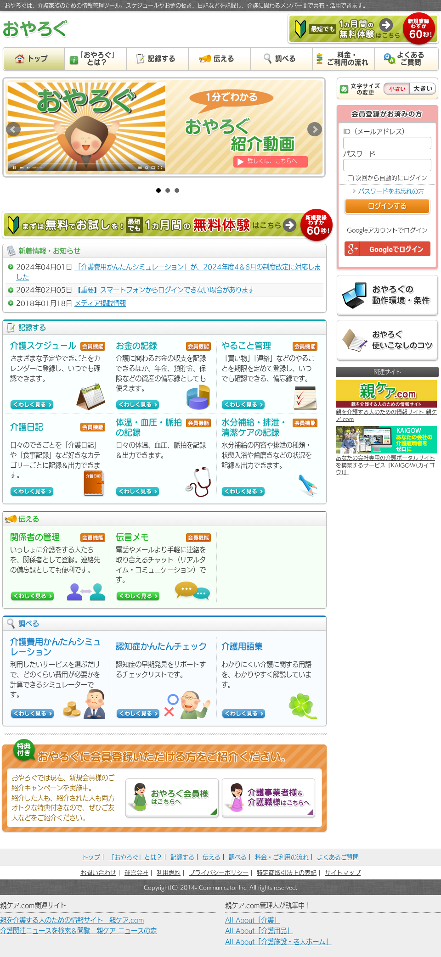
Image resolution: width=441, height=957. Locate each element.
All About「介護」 (252, 920)
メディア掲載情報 (100, 303)
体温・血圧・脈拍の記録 (149, 427)
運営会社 (136, 873)
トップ (91, 857)
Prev (13, 129)
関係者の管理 (35, 537)
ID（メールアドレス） (375, 131)
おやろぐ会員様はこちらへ (172, 798)
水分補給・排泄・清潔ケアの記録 (254, 427)
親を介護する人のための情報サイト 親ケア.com (72, 920)
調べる (238, 857)
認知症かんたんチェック (161, 646)
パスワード (359, 154)
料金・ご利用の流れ (282, 857)
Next (314, 129)
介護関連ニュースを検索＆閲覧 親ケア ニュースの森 (78, 930)
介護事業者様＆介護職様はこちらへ (268, 798)
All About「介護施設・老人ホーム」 (278, 941)
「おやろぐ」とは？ (135, 857)
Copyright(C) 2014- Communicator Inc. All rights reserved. (220, 887)
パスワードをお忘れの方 (391, 191)
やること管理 (246, 345)
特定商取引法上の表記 (287, 873)
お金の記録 (136, 345)
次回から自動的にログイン (391, 178)
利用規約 (169, 873)
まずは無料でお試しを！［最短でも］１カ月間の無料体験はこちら (167, 226)
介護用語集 (242, 646)
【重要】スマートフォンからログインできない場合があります (164, 289)
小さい (396, 89)
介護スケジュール (43, 345)
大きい (423, 89)
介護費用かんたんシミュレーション (55, 647)
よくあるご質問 (338, 857)
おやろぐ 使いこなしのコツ (387, 340)
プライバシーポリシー (219, 873)
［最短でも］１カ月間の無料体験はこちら (363, 29)
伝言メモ (132, 537)
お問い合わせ (98, 873)
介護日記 (26, 427)
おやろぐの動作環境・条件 (387, 295)
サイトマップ (343, 873)
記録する (182, 857)
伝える (211, 857)
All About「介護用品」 (259, 930)
